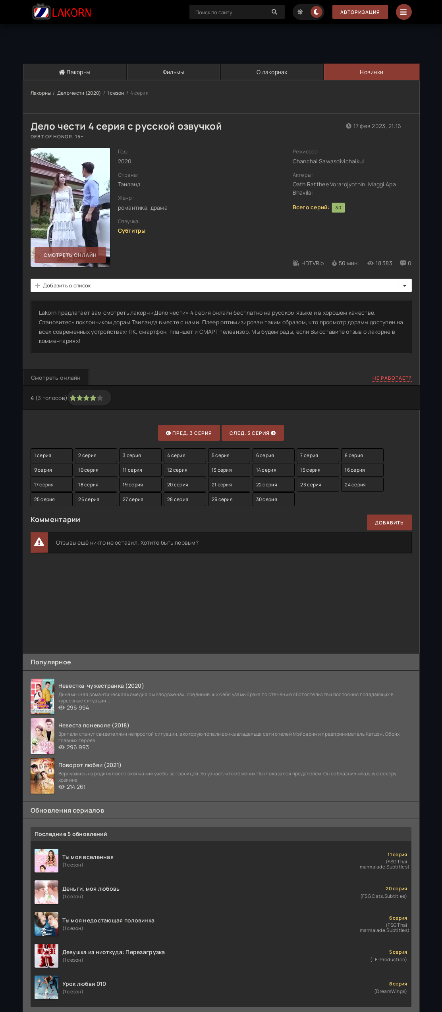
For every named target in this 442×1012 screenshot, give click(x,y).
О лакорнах (272, 72)
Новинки (371, 72)
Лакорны (75, 72)
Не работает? (392, 378)
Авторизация (360, 12)
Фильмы (173, 72)
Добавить (389, 522)
